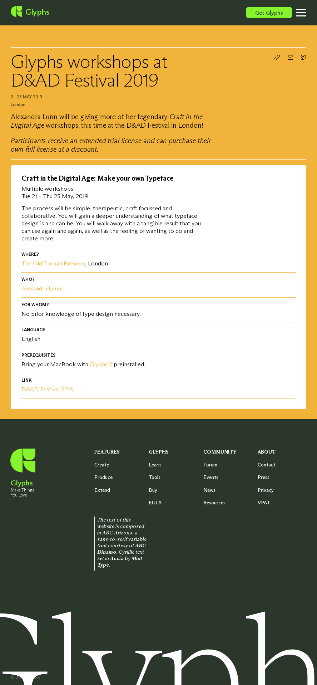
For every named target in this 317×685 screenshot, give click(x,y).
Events (210, 477)
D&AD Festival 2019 (47, 389)
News (209, 490)
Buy (153, 490)
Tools (154, 477)
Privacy (266, 490)
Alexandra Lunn (41, 288)
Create (101, 464)
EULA (155, 502)
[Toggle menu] (306, 12)
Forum (210, 464)
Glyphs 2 (101, 364)
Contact (267, 464)
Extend (102, 490)
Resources (214, 502)
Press (263, 477)
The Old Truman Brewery (53, 263)
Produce (103, 477)
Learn (155, 464)
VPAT (264, 502)
